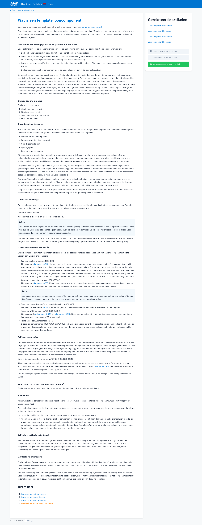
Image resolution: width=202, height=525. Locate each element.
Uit (32, 521)
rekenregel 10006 (102, 366)
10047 (45, 307)
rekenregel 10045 (43, 314)
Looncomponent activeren (33, 497)
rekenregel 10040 (40, 264)
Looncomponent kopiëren (159, 31)
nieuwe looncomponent (91, 27)
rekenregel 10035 (40, 283)
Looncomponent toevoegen (33, 494)
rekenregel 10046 (62, 314)
